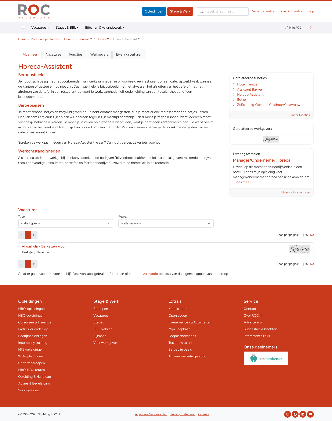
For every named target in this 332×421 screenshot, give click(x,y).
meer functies (300, 115)
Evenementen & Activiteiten (190, 322)
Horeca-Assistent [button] (125, 39)
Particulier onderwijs (33, 329)
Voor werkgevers (105, 343)
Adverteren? (253, 322)
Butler (241, 100)
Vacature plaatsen (264, 11)
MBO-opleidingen (31, 309)
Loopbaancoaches (182, 336)
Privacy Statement (182, 414)
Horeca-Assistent (250, 94)
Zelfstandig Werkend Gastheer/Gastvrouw (268, 105)
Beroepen (100, 309)
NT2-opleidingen (31, 349)
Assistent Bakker (249, 89)
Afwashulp (44, 246)
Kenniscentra (178, 309)
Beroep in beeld (180, 349)
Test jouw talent (180, 343)
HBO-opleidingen (31, 315)
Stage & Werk (180, 11)
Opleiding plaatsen (291, 11)
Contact (250, 309)
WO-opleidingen (30, 356)
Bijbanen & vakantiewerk (103, 27)
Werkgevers (99, 54)
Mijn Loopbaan (179, 329)
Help (310, 11)
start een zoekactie (143, 274)
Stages (98, 322)
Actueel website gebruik (187, 356)
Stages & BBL (66, 27)
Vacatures (38, 27)
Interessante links (257, 336)
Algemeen (30, 54)
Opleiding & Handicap (34, 377)
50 (312, 235)
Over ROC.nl (253, 315)
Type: (21, 216)
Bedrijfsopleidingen (32, 336)
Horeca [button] (102, 39)
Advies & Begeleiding (34, 383)
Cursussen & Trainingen (35, 322)
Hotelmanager (248, 84)
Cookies (203, 414)
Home (22, 39)
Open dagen (178, 315)
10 (300, 235)
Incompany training (32, 343)
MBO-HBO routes (31, 370)
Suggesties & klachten (260, 329)
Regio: (122, 216)
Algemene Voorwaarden (151, 414)
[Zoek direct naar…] (223, 11)
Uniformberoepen (31, 363)
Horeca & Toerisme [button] (77, 39)
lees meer (243, 182)
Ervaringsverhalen (129, 54)
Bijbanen (100, 336)
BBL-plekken (102, 329)
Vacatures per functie (45, 39)
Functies (75, 54)
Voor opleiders (29, 390)
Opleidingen (154, 11)
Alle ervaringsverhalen (295, 192)
